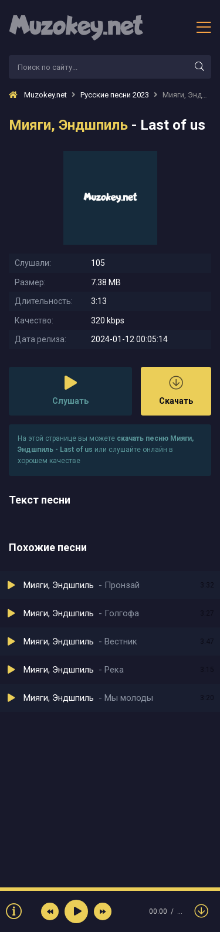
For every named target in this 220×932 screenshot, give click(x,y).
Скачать (176, 391)
